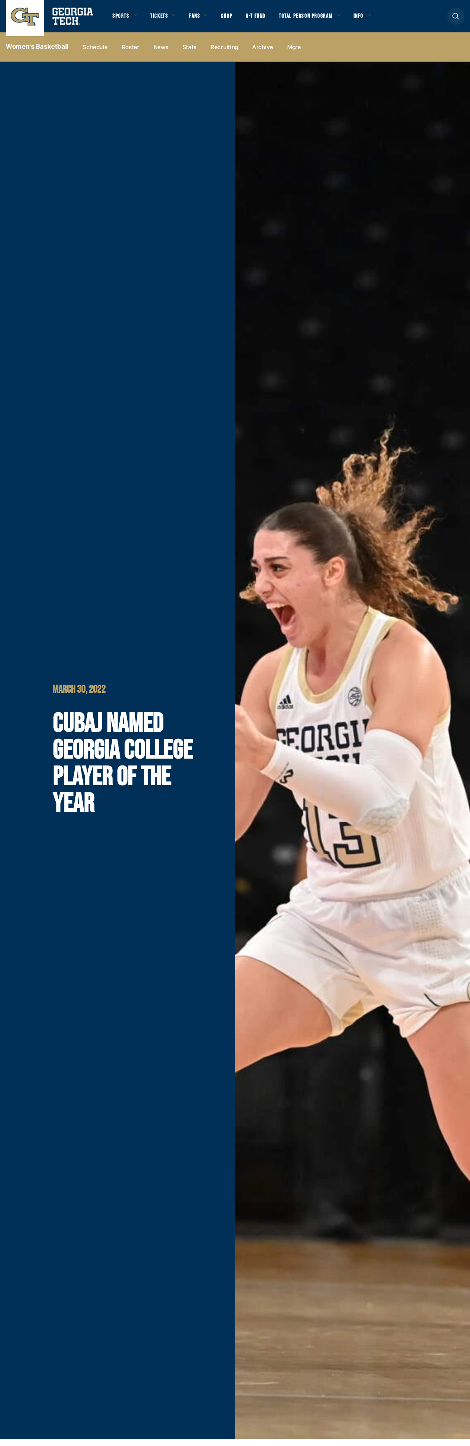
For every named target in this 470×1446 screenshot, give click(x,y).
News (160, 54)
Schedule (95, 54)
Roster (130, 54)
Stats (189, 54)
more (294, 54)
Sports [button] (121, 19)
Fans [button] (202, 19)
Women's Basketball (37, 54)
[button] (455, 19)
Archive (262, 54)
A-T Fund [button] (267, 19)
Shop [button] (236, 19)
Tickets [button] (163, 19)
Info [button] (381, 19)
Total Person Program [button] (322, 19)
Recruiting (224, 54)
